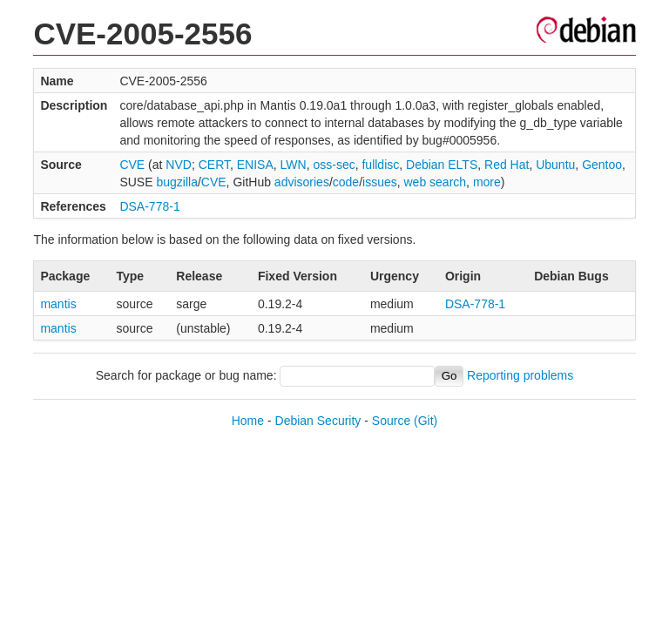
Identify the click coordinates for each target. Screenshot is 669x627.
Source (391, 421)
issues (379, 182)
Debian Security (318, 421)
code (346, 182)
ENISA (255, 165)
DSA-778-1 (149, 206)
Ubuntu (555, 165)
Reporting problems (520, 375)
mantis (58, 304)
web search (435, 182)
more (487, 182)
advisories (301, 182)
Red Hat (506, 165)
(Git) (425, 421)
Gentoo (602, 165)
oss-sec (334, 165)
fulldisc (380, 165)
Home (248, 421)
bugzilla (176, 182)
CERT (214, 165)
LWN (293, 165)
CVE (132, 165)
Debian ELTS (441, 165)
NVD (179, 165)
